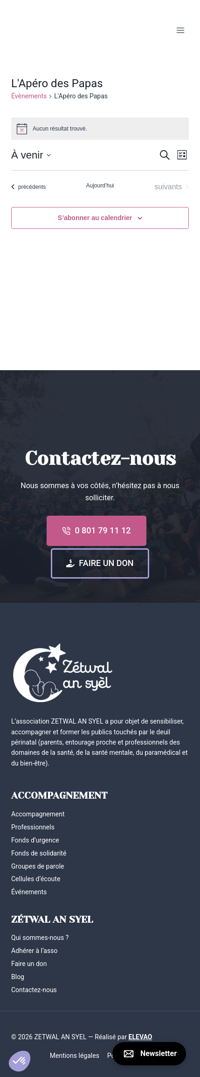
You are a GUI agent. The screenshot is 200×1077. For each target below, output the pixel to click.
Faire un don (29, 963)
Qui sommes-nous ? (40, 937)
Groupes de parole (37, 866)
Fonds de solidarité (38, 853)
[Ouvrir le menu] (180, 30)
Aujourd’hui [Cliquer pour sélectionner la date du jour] (100, 185)
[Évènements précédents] (28, 187)
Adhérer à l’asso (34, 950)
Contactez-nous (34, 990)
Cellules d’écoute (35, 879)
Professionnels (33, 827)
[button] (19, 1061)
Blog (17, 976)
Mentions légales (74, 1055)
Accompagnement (38, 814)
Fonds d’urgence (35, 840)
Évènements (29, 96)
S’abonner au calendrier (95, 217)
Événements (29, 892)
